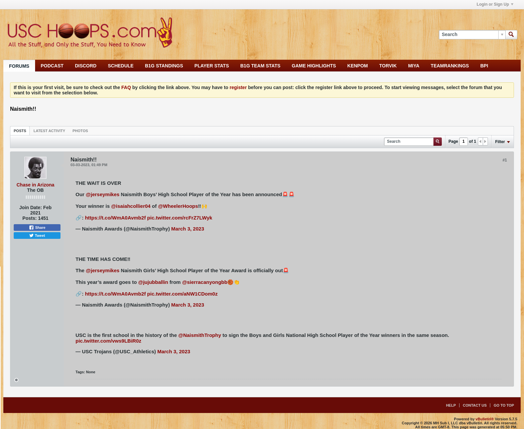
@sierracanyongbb (205, 282)
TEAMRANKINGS (450, 65)
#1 (505, 160)
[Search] (472, 34)
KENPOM (357, 65)
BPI (484, 65)
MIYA (413, 65)
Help (451, 405)
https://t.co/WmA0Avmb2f (115, 218)
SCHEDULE (121, 65)
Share (37, 227)
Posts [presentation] (20, 131)
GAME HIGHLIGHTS (314, 65)
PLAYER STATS (211, 65)
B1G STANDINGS (164, 65)
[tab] (20, 130)
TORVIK (388, 65)
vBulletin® (485, 419)
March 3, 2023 (187, 229)
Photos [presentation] (80, 131)
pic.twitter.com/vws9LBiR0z (108, 341)
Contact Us (475, 405)
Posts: (29, 218)
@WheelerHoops (178, 206)
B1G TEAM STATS (260, 65)
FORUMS (19, 66)
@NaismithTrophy (199, 335)
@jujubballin (153, 282)
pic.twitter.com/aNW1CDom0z (182, 294)
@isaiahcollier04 (130, 206)
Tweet (37, 235)
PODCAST (52, 65)
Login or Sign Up (495, 4)
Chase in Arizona (35, 184)
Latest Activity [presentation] (49, 131)
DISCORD (86, 65)
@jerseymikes (103, 194)
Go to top (504, 405)
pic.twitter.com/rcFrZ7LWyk (179, 218)
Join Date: (30, 207)
